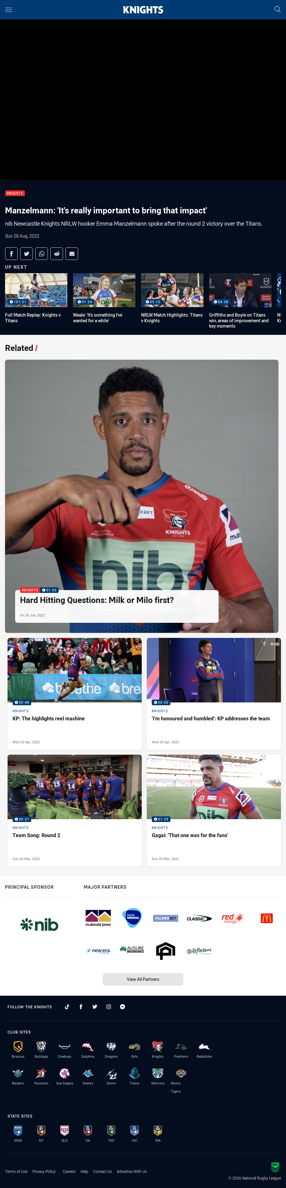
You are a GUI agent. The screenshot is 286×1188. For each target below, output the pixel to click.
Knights (15, 193)
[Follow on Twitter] (94, 1006)
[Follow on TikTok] (67, 1006)
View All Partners (143, 979)
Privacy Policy (43, 1171)
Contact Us (102, 1171)
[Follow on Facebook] (80, 1006)
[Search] (277, 10)
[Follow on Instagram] (108, 1006)
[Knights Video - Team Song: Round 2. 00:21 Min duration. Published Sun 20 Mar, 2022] (75, 810)
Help (84, 1171)
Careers (69, 1171)
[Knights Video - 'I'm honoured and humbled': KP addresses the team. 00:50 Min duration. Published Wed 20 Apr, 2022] (214, 694)
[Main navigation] (8, 9)
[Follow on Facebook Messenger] (122, 1006)
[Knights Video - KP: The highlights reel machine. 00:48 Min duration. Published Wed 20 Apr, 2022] (75, 694)
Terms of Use (16, 1171)
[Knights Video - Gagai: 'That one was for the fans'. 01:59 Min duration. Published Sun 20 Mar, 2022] (214, 810)
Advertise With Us (132, 1171)
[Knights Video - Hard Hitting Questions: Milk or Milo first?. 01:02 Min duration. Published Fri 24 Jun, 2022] (141, 496)
